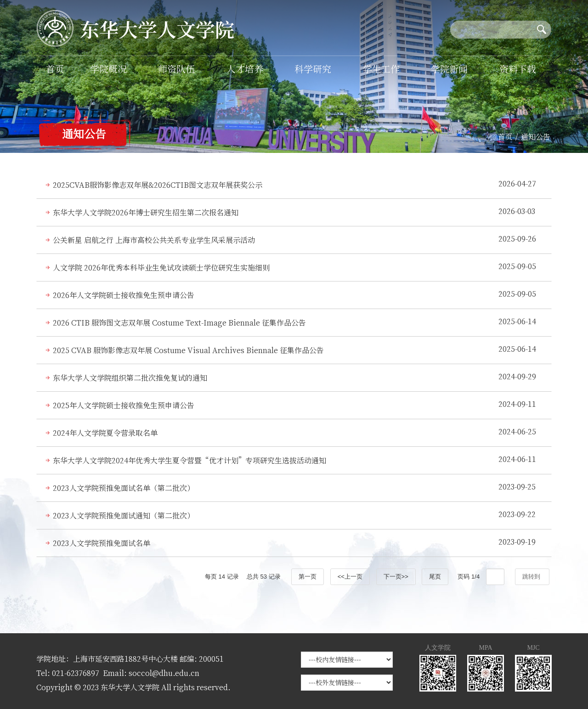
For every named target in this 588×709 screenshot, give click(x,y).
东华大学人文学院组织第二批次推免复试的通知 (130, 377)
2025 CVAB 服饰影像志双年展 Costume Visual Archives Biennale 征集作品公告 (188, 350)
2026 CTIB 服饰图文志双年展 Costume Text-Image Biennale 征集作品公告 (179, 322)
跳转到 (532, 576)
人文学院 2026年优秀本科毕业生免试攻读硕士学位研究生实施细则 (161, 267)
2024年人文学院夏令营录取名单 (105, 433)
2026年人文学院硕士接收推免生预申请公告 (123, 295)
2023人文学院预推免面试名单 (101, 543)
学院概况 (108, 68)
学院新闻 (449, 68)
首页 (55, 68)
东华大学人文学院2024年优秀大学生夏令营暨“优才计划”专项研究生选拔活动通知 (189, 460)
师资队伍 (176, 68)
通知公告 (535, 136)
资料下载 (517, 68)
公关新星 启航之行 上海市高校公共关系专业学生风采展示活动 (154, 240)
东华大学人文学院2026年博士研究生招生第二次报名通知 (145, 212)
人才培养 (244, 68)
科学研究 (312, 68)
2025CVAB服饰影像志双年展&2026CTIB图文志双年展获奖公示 (157, 185)
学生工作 (381, 68)
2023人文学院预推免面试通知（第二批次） (123, 515)
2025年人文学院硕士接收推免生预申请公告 (123, 405)
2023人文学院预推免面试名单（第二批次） (123, 488)
